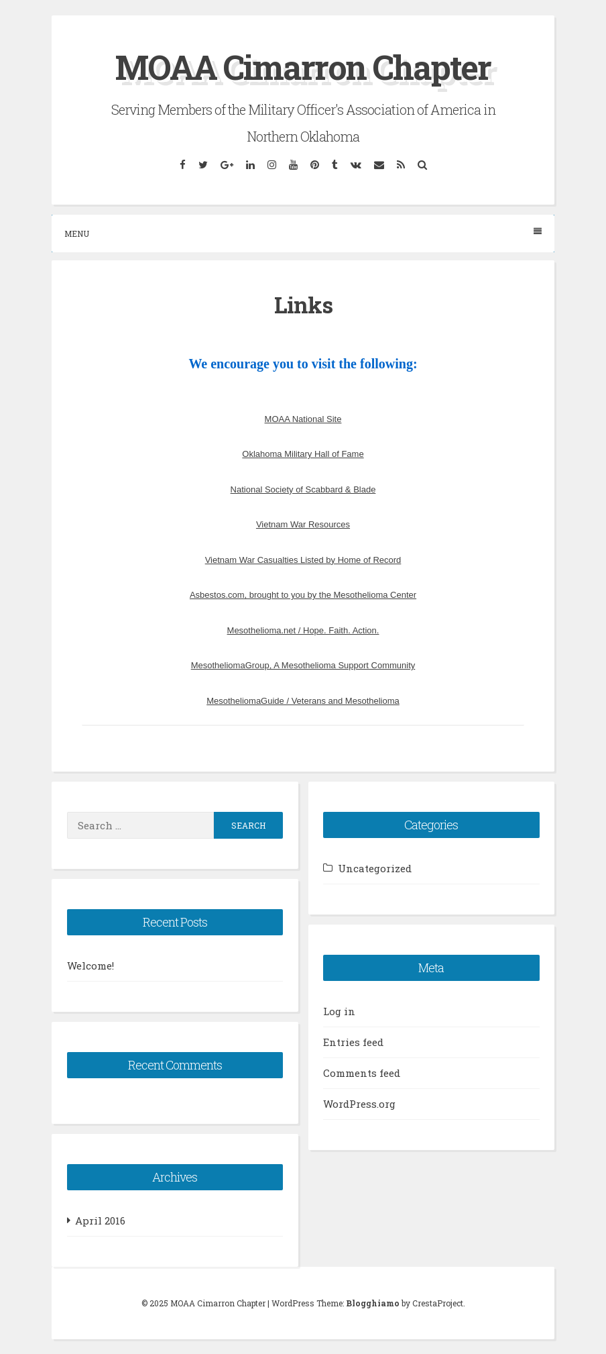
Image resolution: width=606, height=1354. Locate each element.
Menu (303, 233)
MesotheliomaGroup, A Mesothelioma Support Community (303, 665)
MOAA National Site (303, 419)
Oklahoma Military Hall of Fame (302, 454)
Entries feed (353, 1042)
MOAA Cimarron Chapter (303, 67)
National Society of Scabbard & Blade (303, 489)
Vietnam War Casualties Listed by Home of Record (303, 560)
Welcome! (90, 965)
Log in (339, 1011)
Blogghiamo (373, 1303)
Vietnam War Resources (303, 524)
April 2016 (100, 1220)
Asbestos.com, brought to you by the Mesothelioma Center (303, 595)
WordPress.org (359, 1103)
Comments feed (361, 1073)
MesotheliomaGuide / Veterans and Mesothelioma (303, 701)
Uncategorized (375, 868)
